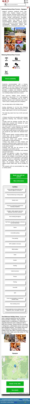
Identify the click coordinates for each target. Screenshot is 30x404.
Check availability (10, 78)
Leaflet (18, 378)
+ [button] (3, 358)
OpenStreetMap (25, 378)
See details (15, 390)
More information (19, 181)
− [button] (3, 360)
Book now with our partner (18, 176)
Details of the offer (15, 383)
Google (20, 399)
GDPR (15, 402)
